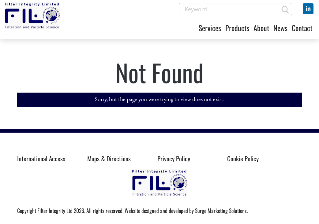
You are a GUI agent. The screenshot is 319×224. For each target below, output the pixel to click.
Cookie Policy (243, 158)
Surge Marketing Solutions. (221, 211)
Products (237, 27)
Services (210, 27)
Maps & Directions (109, 158)
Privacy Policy (173, 158)
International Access (41, 158)
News (280, 27)
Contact (302, 27)
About (261, 27)
